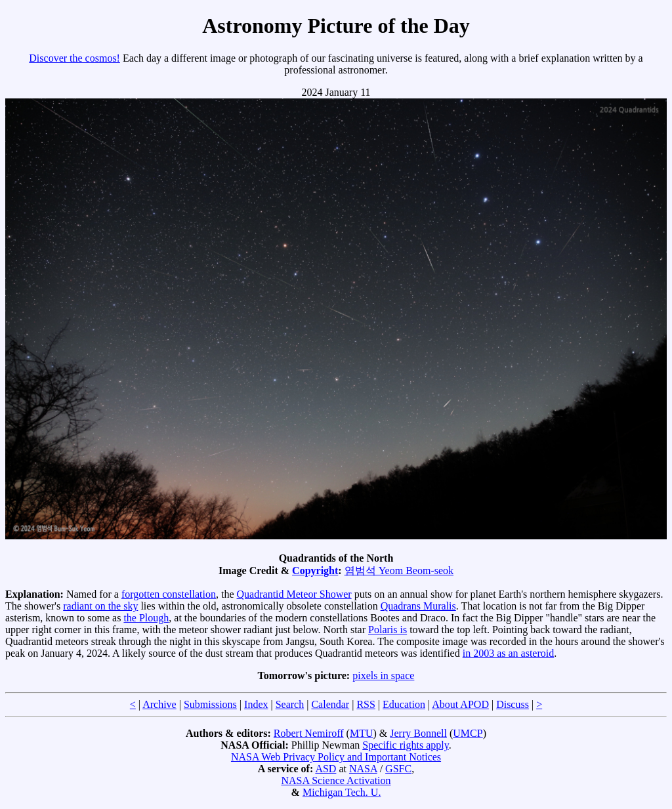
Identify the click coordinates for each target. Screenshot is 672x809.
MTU (361, 733)
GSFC (398, 768)
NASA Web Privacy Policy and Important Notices (336, 756)
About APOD (460, 704)
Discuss (512, 704)
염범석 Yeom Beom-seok (399, 570)
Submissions (210, 704)
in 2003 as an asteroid (509, 653)
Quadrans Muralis (418, 606)
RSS (365, 704)
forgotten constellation (168, 594)
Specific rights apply (405, 745)
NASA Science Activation (335, 780)
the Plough (146, 617)
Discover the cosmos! (74, 58)
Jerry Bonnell (418, 733)
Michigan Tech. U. (342, 792)
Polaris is (387, 629)
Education (404, 704)
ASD (325, 768)
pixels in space (383, 675)
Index (256, 704)
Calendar (330, 704)
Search (290, 704)
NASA (363, 768)
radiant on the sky (100, 606)
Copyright (315, 570)
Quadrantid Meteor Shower (294, 594)
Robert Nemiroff (309, 733)
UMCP (467, 733)
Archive (159, 704)
